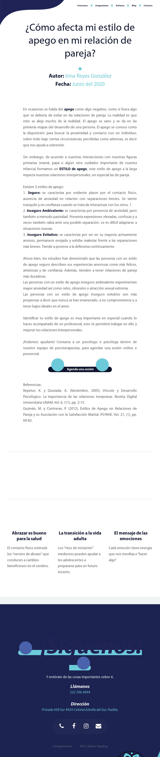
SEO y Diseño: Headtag (94, 746)
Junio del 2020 (88, 84)
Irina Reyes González (87, 76)
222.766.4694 (80, 692)
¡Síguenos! (91, 647)
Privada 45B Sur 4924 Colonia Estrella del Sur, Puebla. (80, 710)
